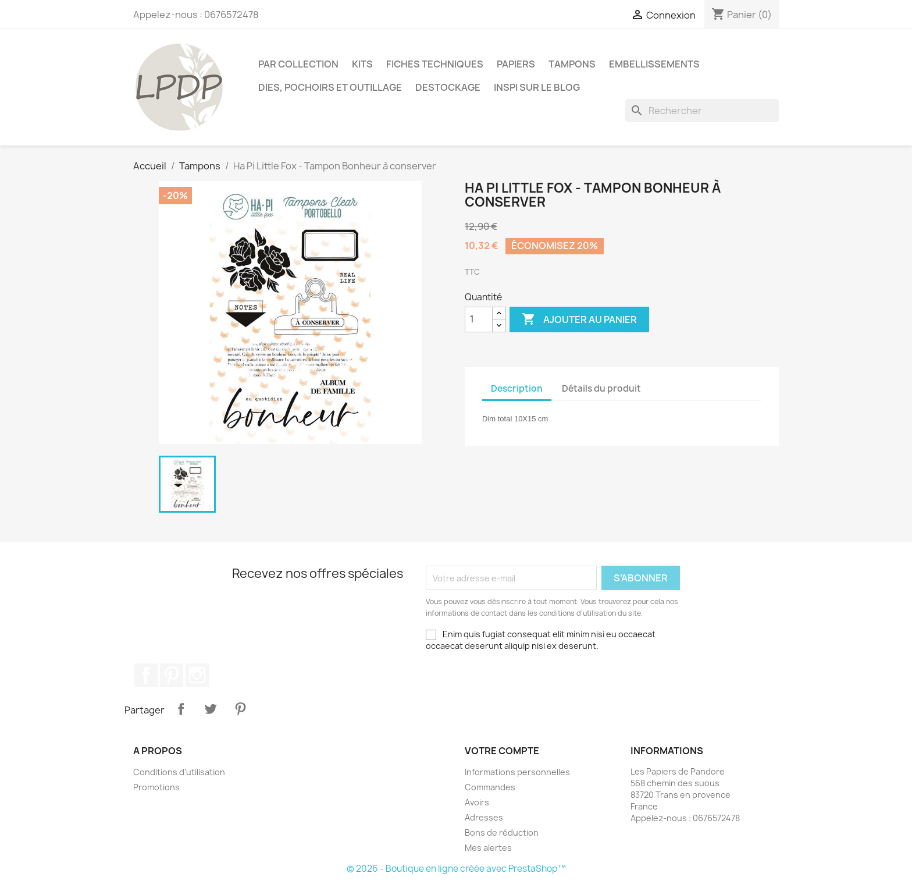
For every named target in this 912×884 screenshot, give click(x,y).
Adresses (484, 817)
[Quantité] (479, 319)
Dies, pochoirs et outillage (330, 87)
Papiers (516, 64)
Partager (181, 708)
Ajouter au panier (579, 319)
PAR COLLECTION (298, 64)
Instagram (197, 675)
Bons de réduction (502, 832)
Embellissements (654, 64)
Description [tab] (517, 388)
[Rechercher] (702, 110)
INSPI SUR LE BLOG (537, 87)
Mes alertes (488, 847)
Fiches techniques (434, 64)
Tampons (572, 64)
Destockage (447, 87)
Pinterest (171, 675)
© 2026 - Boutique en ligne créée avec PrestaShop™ (456, 868)
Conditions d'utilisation (179, 772)
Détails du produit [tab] (601, 388)
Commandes (490, 787)
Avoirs (477, 802)
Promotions (156, 787)
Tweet (210, 708)
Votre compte (502, 750)
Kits (362, 64)
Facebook (146, 675)
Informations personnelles (517, 772)
